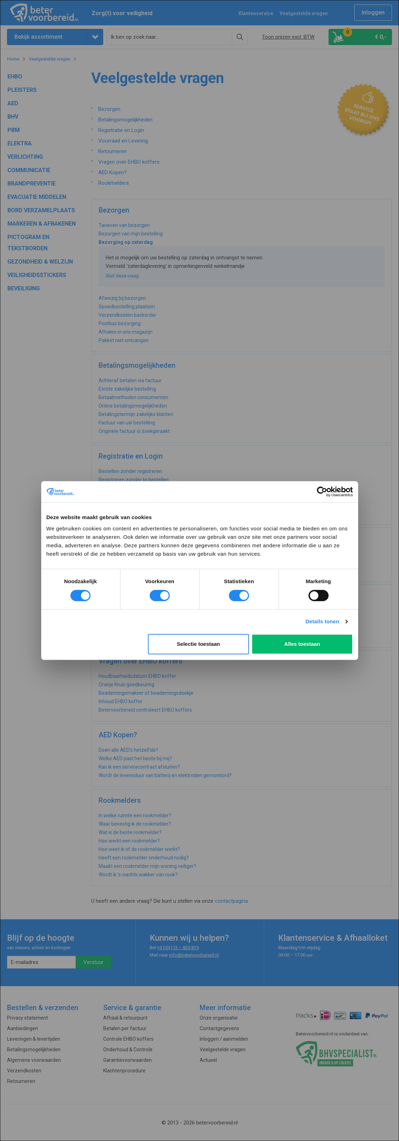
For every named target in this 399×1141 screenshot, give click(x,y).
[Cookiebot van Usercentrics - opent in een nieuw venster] (322, 491)
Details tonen (322, 621)
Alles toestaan (302, 644)
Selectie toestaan (198, 644)
